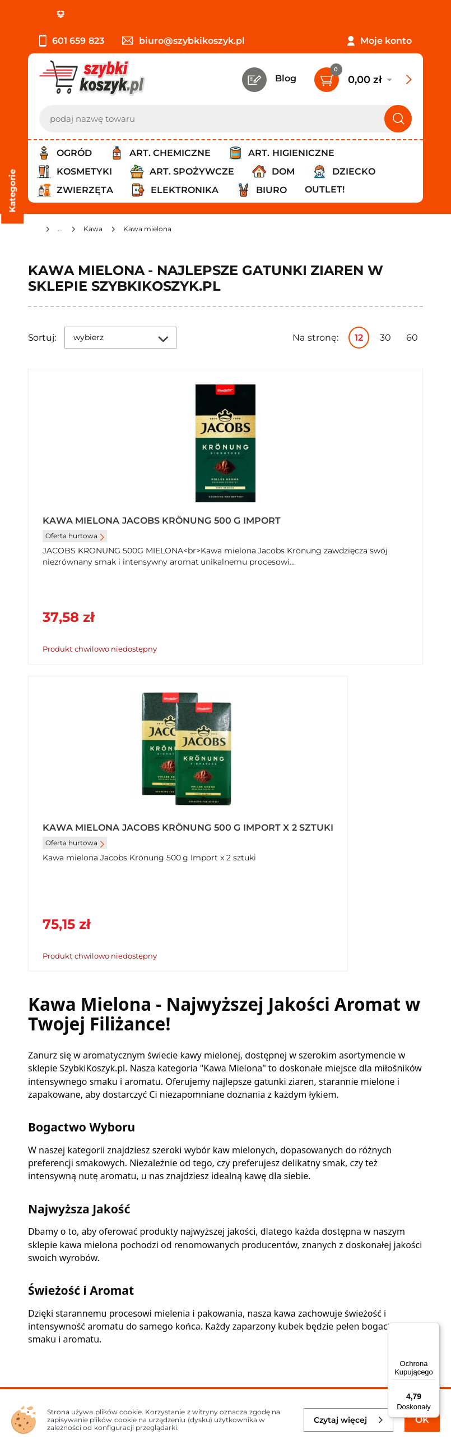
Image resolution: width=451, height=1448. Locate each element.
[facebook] (223, 1381)
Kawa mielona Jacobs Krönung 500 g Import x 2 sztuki (311, 525)
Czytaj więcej (349, 1420)
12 (359, 337)
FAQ (37, 1217)
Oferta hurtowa (74, 545)
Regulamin (53, 1140)
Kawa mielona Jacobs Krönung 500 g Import (102, 525)
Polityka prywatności (74, 1156)
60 (412, 337)
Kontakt (317, 1125)
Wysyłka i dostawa (69, 1171)
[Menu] (433, 1329)
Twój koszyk (325, 1140)
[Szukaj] (398, 118)
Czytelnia (319, 1156)
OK (422, 1419)
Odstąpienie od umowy (81, 1202)
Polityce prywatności (258, 1347)
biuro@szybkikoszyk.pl (183, 40)
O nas (40, 1125)
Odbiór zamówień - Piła (80, 1186)
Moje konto (386, 40)
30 (385, 337)
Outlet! (325, 189)
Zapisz (170, 1289)
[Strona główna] (32, 230)
